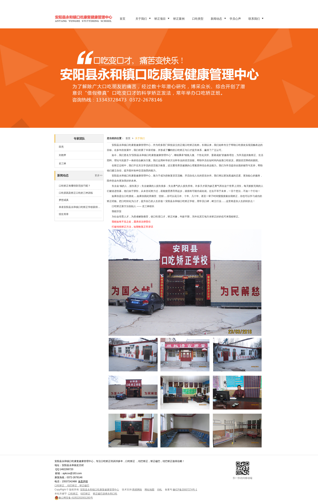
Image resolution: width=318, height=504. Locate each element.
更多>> (98, 175)
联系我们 (254, 18)
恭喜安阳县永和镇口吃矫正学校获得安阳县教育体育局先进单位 (80, 207)
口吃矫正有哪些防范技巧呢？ (74, 185)
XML (159, 489)
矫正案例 (179, 18)
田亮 (61, 146)
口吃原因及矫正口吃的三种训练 (76, 192)
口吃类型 (197, 18)
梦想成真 (64, 200)
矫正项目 (160, 18)
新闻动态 (216, 18)
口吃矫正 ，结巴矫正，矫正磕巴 (72, 485)
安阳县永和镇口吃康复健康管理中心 (99, 489)
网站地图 (149, 489)
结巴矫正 (85, 493)
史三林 (62, 163)
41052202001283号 (74, 497)
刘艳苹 (62, 155)
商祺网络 (137, 489)
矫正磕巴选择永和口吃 (105, 493)
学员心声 (235, 18)
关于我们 (141, 18)
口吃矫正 (73, 493)
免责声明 (83, 481)
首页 (122, 18)
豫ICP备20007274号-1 (185, 489)
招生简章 (64, 214)
